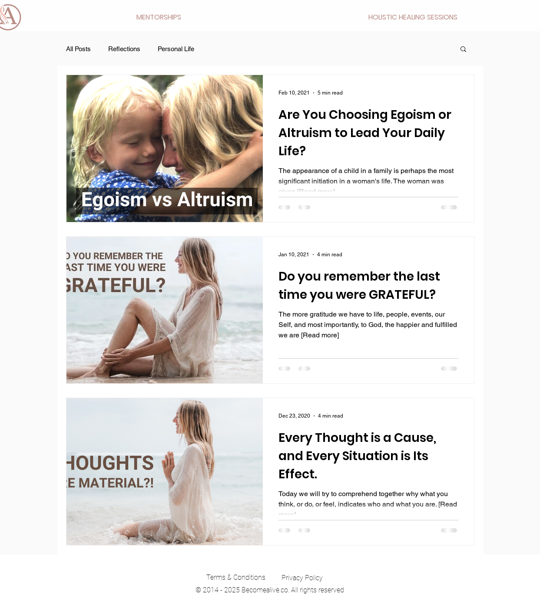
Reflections (124, 48)
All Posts (78, 48)
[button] (159, 17)
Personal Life (176, 48)
